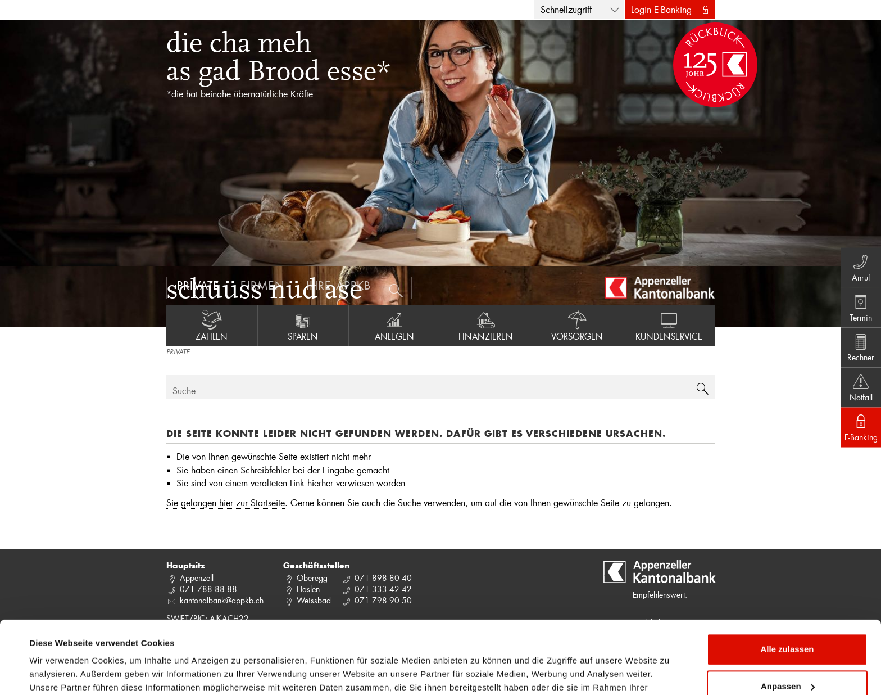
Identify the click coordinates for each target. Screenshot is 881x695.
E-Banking (859, 430)
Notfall (859, 388)
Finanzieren (486, 325)
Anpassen (788, 626)
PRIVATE (177, 352)
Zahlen (211, 325)
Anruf (859, 263)
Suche (184, 390)
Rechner (859, 347)
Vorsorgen (577, 325)
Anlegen (394, 325)
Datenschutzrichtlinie (235, 642)
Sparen (303, 325)
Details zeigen (57, 673)
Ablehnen (787, 664)
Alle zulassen (787, 590)
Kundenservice (669, 325)
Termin (859, 305)
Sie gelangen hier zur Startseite (225, 502)
